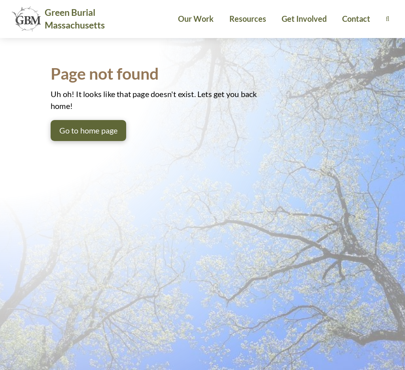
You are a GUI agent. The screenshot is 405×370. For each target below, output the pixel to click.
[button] (387, 19)
